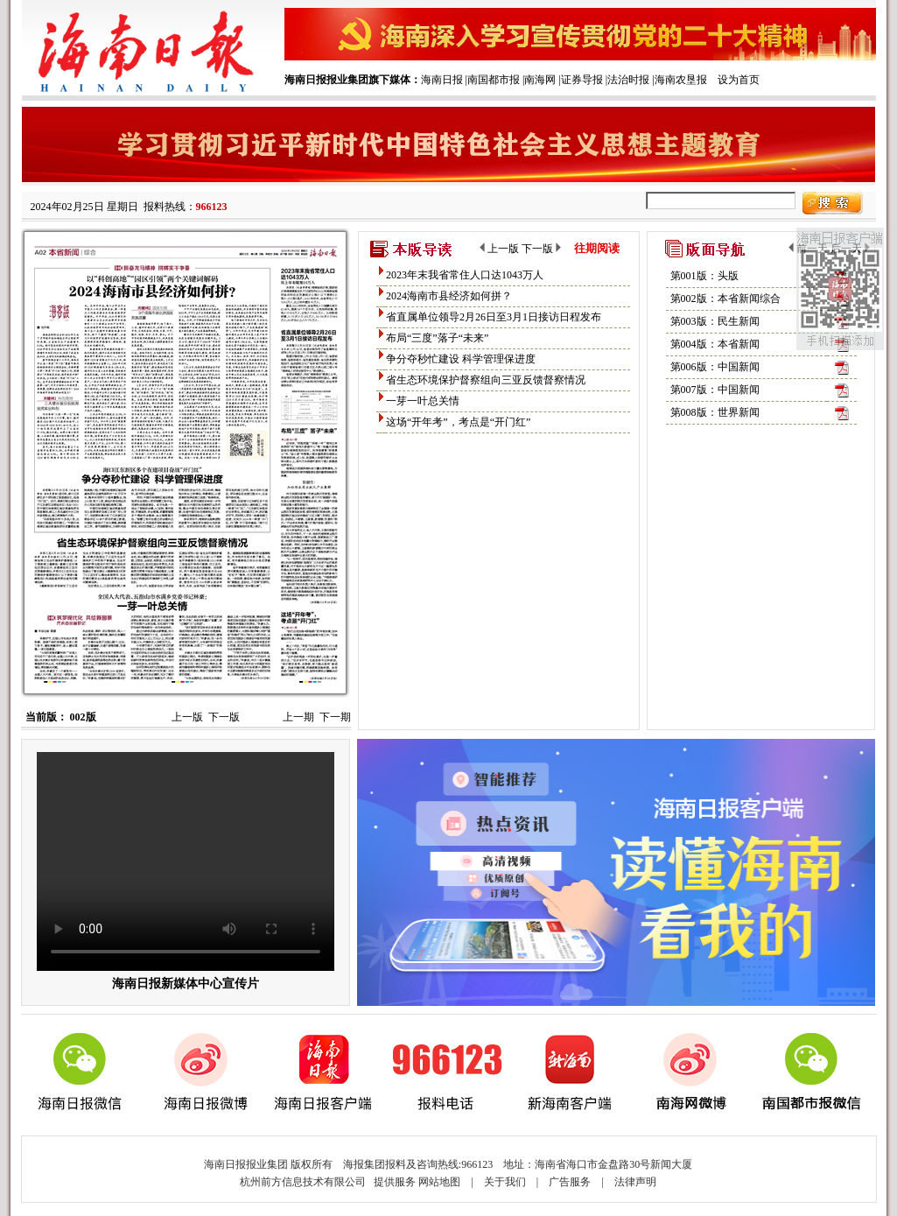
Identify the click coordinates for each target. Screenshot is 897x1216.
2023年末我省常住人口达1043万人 (464, 275)
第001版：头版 (704, 276)
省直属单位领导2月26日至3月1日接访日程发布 (493, 317)
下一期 (335, 717)
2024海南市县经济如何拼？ (449, 296)
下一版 (224, 717)
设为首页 (739, 80)
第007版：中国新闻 (715, 389)
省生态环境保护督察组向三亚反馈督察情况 (485, 380)
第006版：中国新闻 (715, 367)
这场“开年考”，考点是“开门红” (458, 422)
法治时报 (628, 80)
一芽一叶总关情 (422, 401)
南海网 (540, 80)
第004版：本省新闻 (715, 344)
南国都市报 (493, 80)
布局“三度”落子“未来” (437, 338)
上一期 (298, 717)
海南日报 (442, 80)
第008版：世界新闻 (715, 412)
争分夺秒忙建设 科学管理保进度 (461, 359)
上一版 (187, 717)
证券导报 (582, 80)
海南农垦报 (681, 80)
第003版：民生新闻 (715, 321)
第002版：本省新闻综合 (725, 298)
